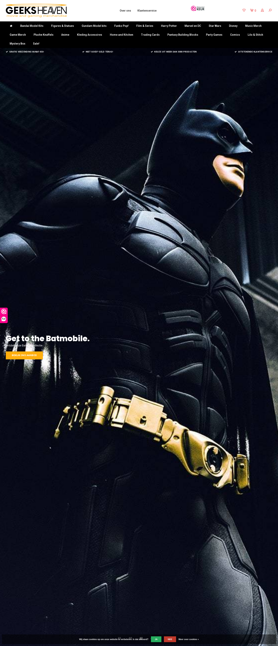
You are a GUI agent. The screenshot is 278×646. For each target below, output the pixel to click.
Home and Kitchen (121, 34)
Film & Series (144, 25)
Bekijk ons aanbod (178, 355)
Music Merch (253, 25)
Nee (170, 639)
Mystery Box (17, 43)
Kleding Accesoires (89, 34)
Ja (156, 639)
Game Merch (18, 34)
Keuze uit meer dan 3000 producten (174, 52)
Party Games (214, 34)
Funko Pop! (121, 25)
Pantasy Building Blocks (182, 34)
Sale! (36, 43)
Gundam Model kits (94, 25)
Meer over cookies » (189, 639)
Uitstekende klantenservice (253, 52)
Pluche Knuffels (43, 34)
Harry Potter (169, 25)
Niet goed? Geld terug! (97, 52)
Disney (233, 25)
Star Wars (215, 25)
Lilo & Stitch (255, 34)
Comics (235, 34)
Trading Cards (150, 34)
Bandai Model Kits (31, 25)
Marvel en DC (193, 25)
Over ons (125, 10)
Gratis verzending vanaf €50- (25, 52)
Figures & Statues (62, 25)
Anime (65, 34)
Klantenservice (147, 10)
